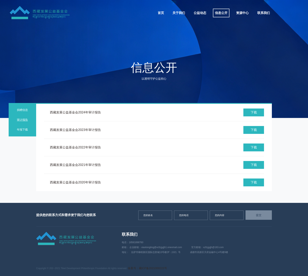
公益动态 (200, 13)
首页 (161, 13)
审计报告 (22, 119)
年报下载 (22, 129)
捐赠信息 (22, 109)
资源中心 (242, 13)
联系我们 (263, 13)
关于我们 (178, 13)
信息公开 (221, 13)
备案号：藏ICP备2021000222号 (147, 268)
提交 (258, 215)
